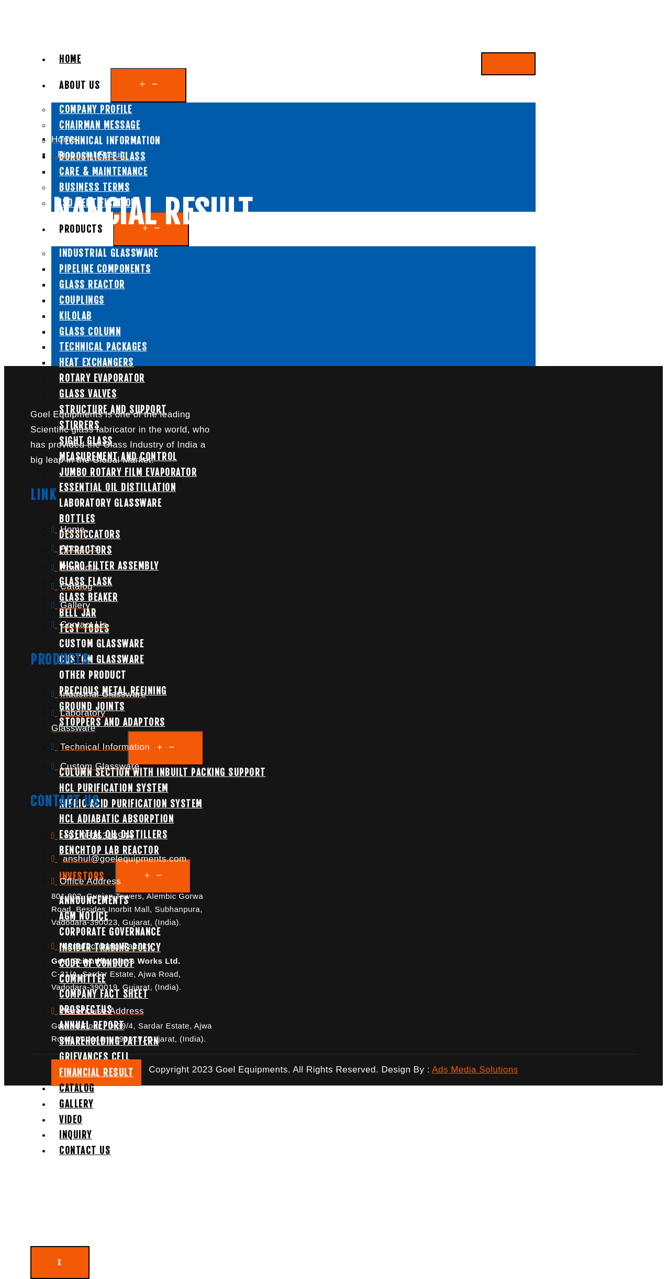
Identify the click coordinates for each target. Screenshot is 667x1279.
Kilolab (75, 316)
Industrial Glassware (108, 253)
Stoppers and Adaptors (112, 722)
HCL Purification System (114, 788)
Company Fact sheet (103, 994)
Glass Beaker (88, 597)
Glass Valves (88, 394)
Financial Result (96, 1072)
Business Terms (94, 187)
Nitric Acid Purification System (131, 803)
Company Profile (95, 109)
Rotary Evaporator (102, 378)
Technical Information (110, 140)
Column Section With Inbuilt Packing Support (162, 772)
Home (70, 59)
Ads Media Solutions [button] (475, 1070)
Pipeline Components (105, 269)
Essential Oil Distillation (117, 487)
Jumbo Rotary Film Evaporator (128, 472)
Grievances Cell (94, 1057)
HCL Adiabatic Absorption (116, 819)
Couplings (82, 300)
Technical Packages (103, 346)
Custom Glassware (101, 643)
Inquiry (75, 1134)
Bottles (77, 518)
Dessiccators (89, 534)
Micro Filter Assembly (109, 566)
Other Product (93, 675)
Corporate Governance (110, 932)
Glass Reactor (92, 284)
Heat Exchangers (96, 362)
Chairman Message (99, 125)
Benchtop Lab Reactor (109, 850)
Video (71, 1119)
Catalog (77, 1088)
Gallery (76, 1104)
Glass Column (90, 331)
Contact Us (84, 1150)
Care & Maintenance (103, 171)
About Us (79, 85)
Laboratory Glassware (110, 503)
